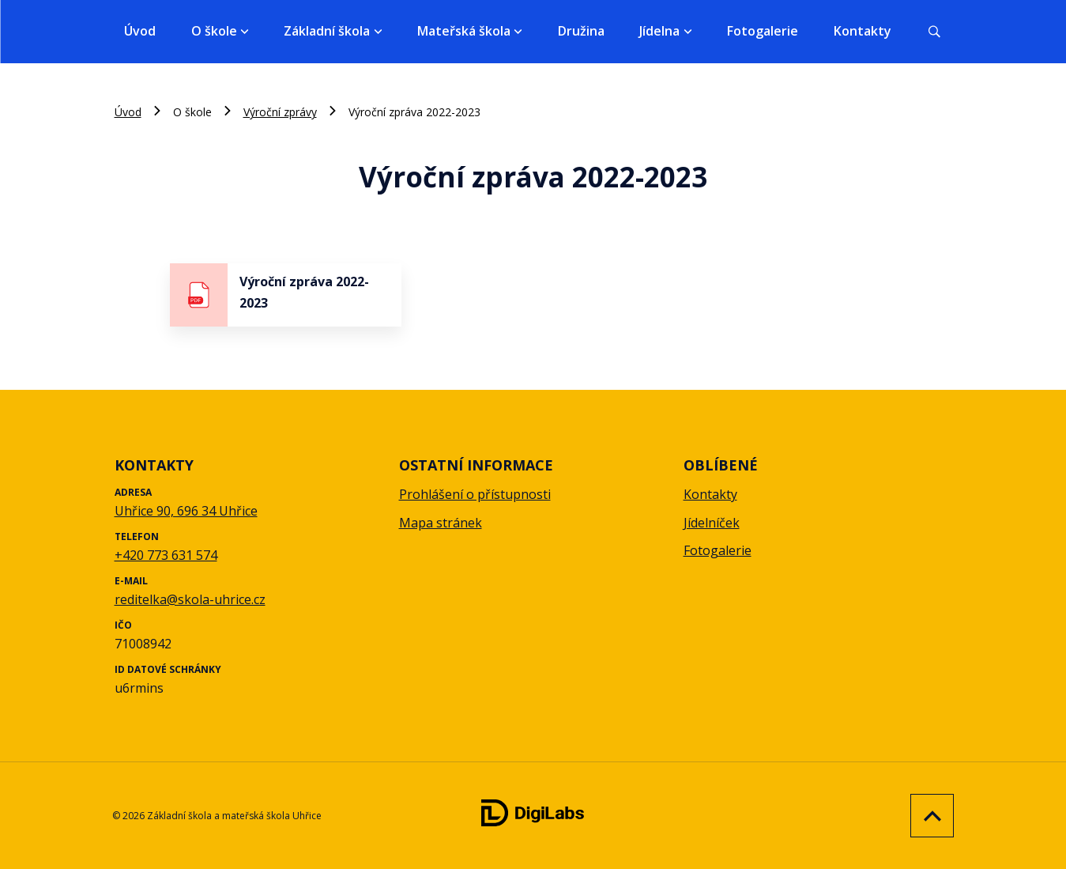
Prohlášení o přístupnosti (475, 494)
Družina (581, 31)
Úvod (140, 31)
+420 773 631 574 (166, 555)
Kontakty (862, 31)
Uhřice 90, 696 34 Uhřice (186, 511)
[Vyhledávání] (934, 32)
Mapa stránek (440, 522)
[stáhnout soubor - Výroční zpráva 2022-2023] (285, 294)
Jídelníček (712, 522)
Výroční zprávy (280, 111)
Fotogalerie (762, 31)
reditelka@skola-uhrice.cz (190, 599)
